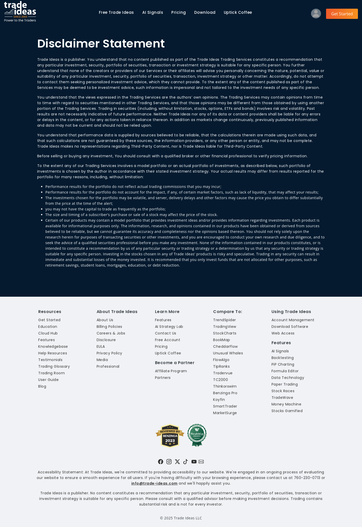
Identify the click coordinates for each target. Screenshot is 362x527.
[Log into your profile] (316, 15)
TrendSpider (224, 319)
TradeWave (282, 397)
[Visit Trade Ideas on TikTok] (185, 461)
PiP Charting (283, 364)
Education (47, 326)
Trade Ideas (116, 12)
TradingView (224, 326)
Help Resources (52, 353)
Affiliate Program (171, 371)
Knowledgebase (53, 346)
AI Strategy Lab (169, 326)
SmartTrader (225, 406)
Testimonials (50, 359)
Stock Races (283, 390)
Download (205, 12)
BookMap (221, 339)
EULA (101, 346)
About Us (105, 319)
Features (46, 339)
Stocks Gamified (287, 410)
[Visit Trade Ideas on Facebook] (160, 461)
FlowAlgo (221, 359)
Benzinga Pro (225, 393)
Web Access (283, 333)
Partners (163, 377)
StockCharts (224, 333)
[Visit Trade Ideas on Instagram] (169, 461)
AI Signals (152, 12)
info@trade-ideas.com (154, 483)
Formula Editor (285, 371)
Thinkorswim (225, 386)
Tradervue (222, 373)
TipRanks (221, 366)
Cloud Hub (48, 333)
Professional (108, 366)
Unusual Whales (228, 353)
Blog (42, 386)
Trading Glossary (54, 366)
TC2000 (220, 379)
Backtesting (283, 357)
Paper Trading (285, 384)
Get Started (342, 14)
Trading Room (51, 373)
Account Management (293, 319)
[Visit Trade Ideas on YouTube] (194, 461)
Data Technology (288, 377)
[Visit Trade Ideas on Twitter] (177, 461)
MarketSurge (225, 412)
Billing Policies (109, 326)
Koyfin (219, 399)
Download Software (290, 326)
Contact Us (165, 333)
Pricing (178, 12)
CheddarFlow (225, 346)
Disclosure (106, 339)
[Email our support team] (201, 461)
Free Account (167, 339)
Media (102, 359)
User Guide (48, 379)
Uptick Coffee (238, 12)
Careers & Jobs (111, 333)
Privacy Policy (109, 353)
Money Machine (286, 404)
